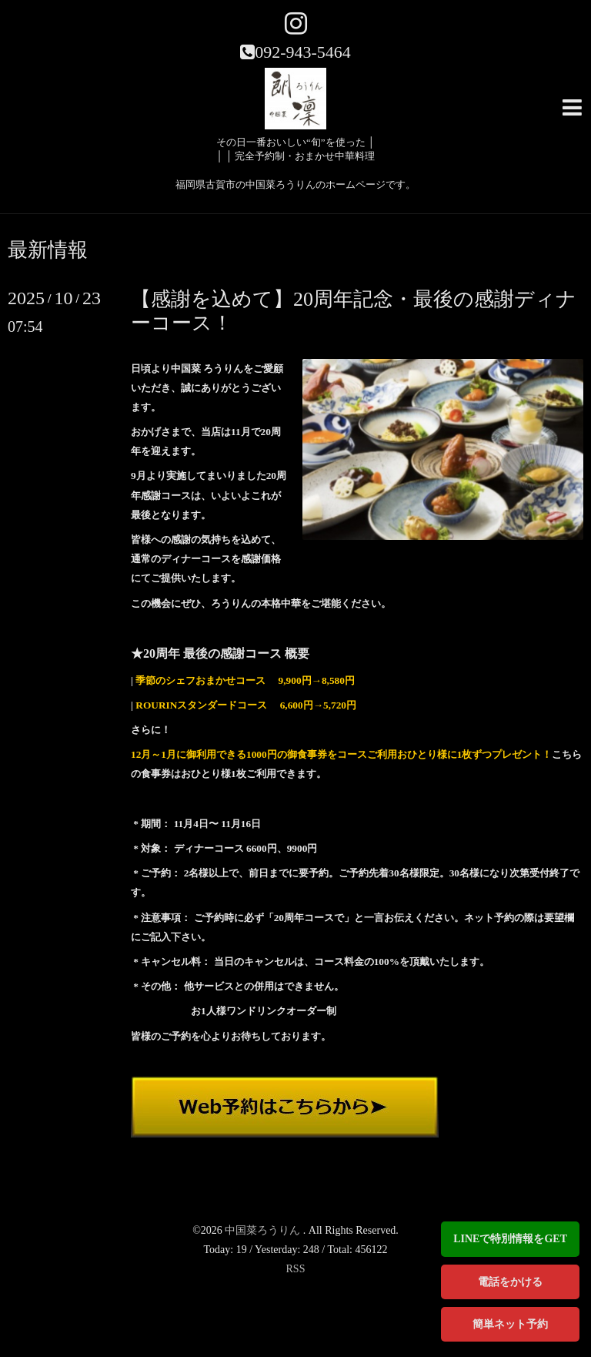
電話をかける (510, 1282)
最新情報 (48, 250)
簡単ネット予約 (510, 1324)
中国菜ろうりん (264, 1230)
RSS (296, 1269)
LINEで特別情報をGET (510, 1239)
